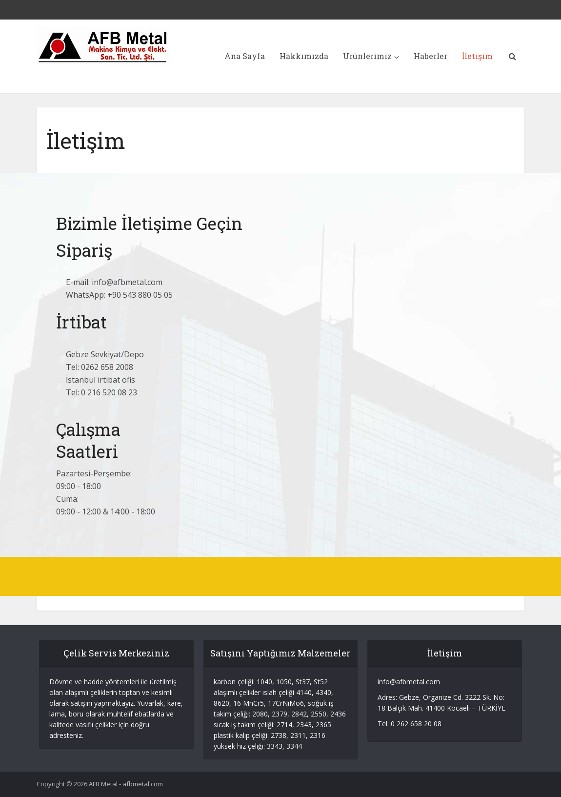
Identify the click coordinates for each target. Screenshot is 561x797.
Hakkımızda (304, 56)
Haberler (430, 56)
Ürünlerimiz (367, 56)
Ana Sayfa (244, 56)
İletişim (477, 56)
